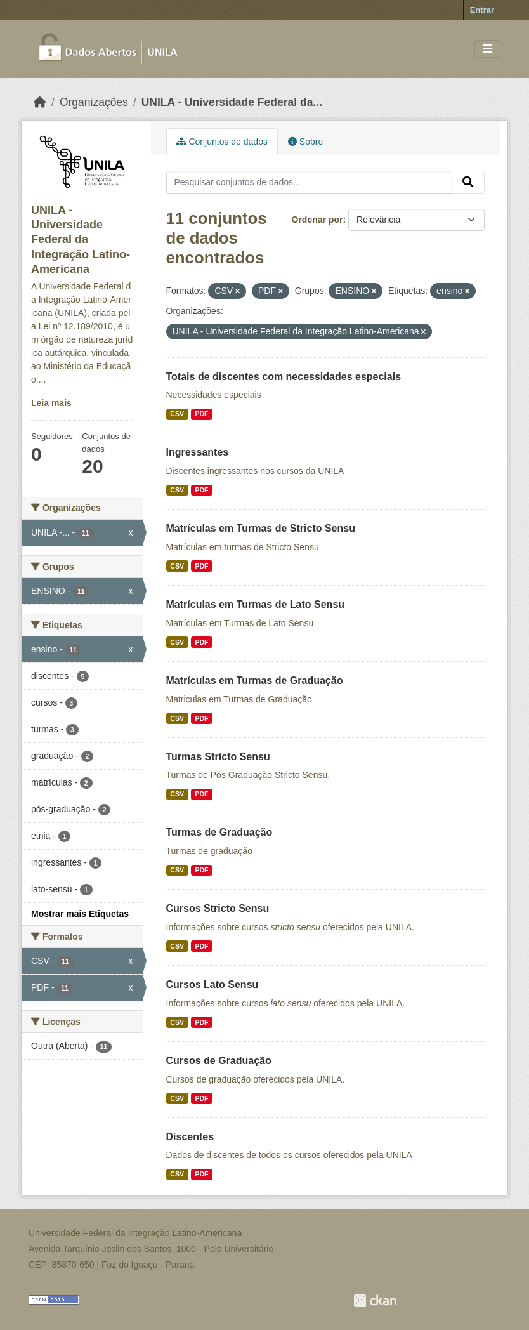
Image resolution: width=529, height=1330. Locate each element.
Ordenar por (317, 219)
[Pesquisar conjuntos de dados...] (309, 182)
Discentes (190, 1136)
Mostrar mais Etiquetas (80, 914)
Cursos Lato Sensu (212, 984)
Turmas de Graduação (219, 832)
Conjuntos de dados (222, 141)
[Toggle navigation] (487, 49)
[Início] (40, 102)
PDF (201, 414)
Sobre (305, 141)
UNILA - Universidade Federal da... (231, 102)
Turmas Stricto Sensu (218, 756)
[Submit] (468, 182)
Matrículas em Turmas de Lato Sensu (255, 604)
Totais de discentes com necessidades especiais (284, 376)
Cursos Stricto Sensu (218, 908)
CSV (177, 414)
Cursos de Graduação (218, 1060)
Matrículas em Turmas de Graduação (254, 680)
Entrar (482, 10)
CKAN (374, 1300)
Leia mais (51, 403)
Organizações (94, 102)
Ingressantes (197, 452)
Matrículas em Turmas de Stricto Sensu (260, 528)
